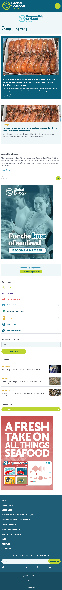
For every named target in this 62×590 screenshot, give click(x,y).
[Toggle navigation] (58, 6)
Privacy (31, 583)
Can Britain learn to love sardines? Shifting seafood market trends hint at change (23, 394)
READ (7, 95)
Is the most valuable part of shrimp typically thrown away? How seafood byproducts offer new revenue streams (21, 382)
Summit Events (8, 525)
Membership (7, 505)
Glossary (6, 549)
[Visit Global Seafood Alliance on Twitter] (31, 567)
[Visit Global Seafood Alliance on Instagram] (7, 567)
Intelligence (5, 367)
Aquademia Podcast (11, 534)
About (4, 500)
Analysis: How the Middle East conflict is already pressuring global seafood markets (21, 370)
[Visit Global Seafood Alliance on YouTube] (54, 567)
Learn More (5, 170)
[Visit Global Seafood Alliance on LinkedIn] (42, 567)
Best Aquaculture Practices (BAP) (18, 515)
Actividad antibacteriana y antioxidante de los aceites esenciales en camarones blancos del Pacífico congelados (29, 82)
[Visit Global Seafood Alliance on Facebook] (19, 567)
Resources (6, 510)
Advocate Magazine (11, 529)
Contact (5, 544)
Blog (3, 539)
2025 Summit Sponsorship (31, 271)
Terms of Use (31, 587)
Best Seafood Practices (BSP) (15, 520)
